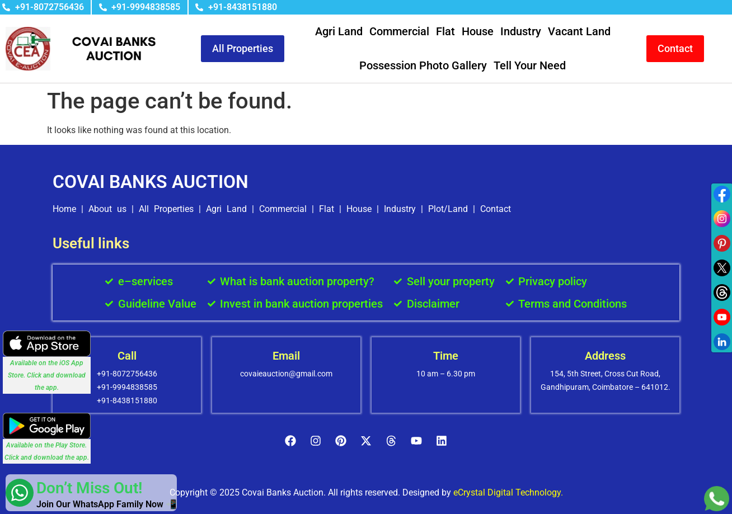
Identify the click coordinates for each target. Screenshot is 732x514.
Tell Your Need (530, 65)
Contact (495, 209)
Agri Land (339, 31)
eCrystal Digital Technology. (508, 492)
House (478, 31)
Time (445, 355)
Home (64, 209)
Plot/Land (448, 209)
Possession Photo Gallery (423, 65)
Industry (520, 31)
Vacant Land (579, 31)
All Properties (166, 209)
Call (127, 355)
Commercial (399, 31)
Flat (445, 31)
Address (605, 355)
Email (286, 355)
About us (107, 209)
